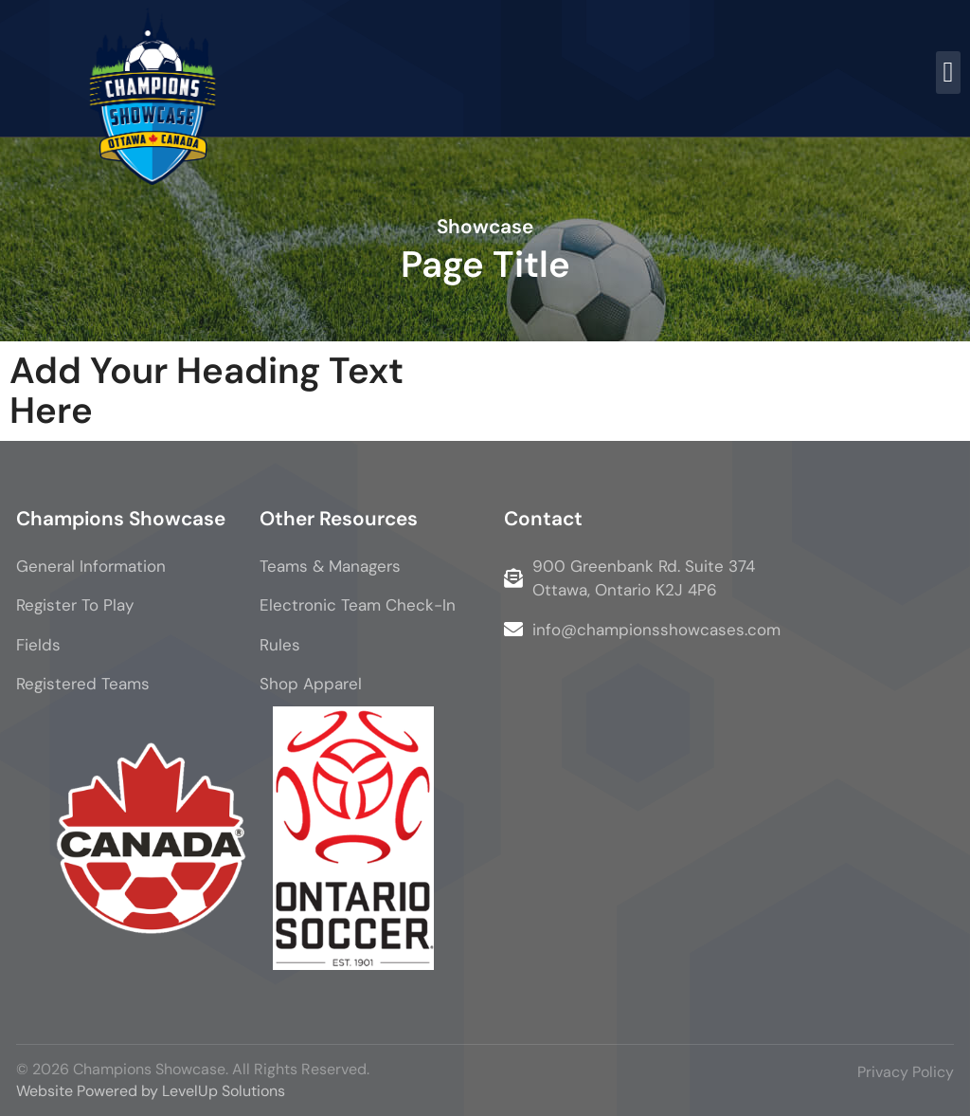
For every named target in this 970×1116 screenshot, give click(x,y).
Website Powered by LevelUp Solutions (150, 1091)
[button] (948, 72)
